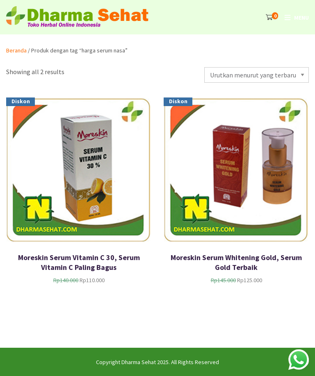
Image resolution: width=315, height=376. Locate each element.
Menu (301, 17)
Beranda (16, 50)
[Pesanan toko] (256, 75)
